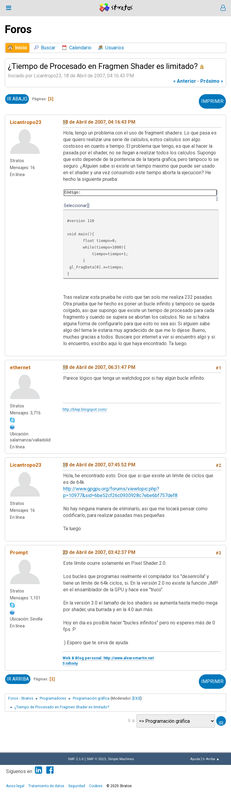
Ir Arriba (18, 679)
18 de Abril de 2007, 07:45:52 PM (99, 465)
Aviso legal (15, 786)
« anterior (184, 81)
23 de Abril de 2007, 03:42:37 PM (99, 552)
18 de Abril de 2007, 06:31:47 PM (99, 367)
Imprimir (212, 101)
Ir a (131, 720)
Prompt (19, 552)
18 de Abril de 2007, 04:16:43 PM (99, 122)
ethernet (20, 367)
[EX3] (136, 698)
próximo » (211, 81)
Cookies (96, 786)
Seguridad (76, 786)
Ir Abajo (17, 99)
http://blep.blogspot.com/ (85, 409)
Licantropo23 (26, 122)
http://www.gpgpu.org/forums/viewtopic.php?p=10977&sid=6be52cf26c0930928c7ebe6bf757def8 (120, 492)
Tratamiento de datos (46, 786)
